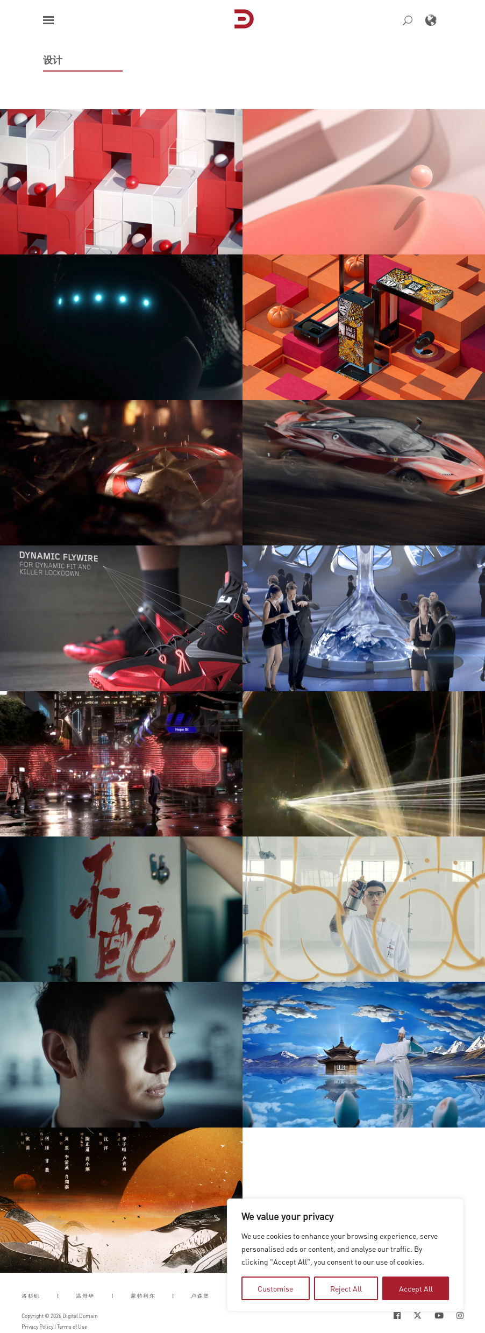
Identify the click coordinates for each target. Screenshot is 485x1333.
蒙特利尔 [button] (143, 1296)
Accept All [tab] (416, 1288)
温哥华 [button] (85, 1296)
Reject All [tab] (346, 1288)
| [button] (58, 1296)
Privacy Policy (37, 1326)
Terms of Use (72, 1326)
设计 (52, 60)
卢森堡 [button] (200, 1296)
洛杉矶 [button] (31, 1296)
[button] (48, 20)
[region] (345, 1255)
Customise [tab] (275, 1288)
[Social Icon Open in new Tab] (397, 1315)
